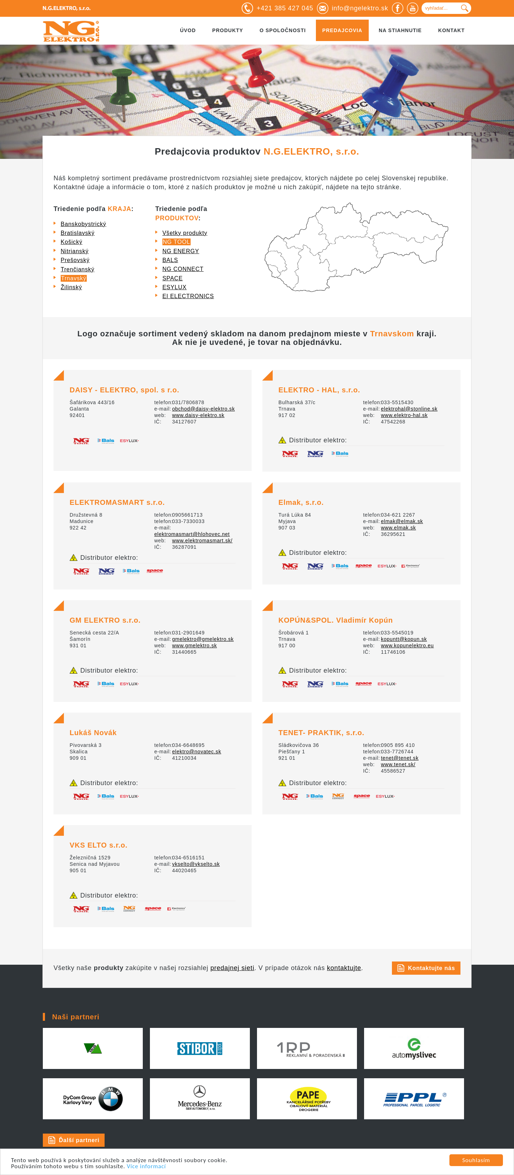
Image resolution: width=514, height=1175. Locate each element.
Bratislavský (78, 233)
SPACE (172, 278)
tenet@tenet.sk (400, 758)
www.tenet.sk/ (398, 764)
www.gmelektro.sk (194, 645)
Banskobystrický (83, 224)
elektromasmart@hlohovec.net (192, 534)
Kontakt (451, 30)
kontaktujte (344, 967)
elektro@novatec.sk (196, 751)
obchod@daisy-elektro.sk (203, 409)
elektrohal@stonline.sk (409, 409)
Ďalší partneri (79, 1140)
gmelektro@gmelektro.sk (203, 639)
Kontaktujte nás (431, 968)
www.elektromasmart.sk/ (202, 540)
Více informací (146, 1166)
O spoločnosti (282, 30)
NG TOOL (176, 242)
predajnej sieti (232, 967)
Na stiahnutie (400, 30)
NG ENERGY (180, 251)
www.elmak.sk (398, 528)
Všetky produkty (184, 233)
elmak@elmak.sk (402, 521)
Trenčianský (77, 269)
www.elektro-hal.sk (404, 415)
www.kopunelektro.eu (407, 645)
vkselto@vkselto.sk (196, 864)
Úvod (188, 30)
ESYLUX (174, 287)
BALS (170, 260)
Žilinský (71, 287)
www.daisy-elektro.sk (198, 415)
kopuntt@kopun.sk (404, 639)
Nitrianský (75, 251)
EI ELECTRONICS (188, 296)
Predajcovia (342, 30)
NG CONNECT (183, 269)
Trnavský (73, 278)
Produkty (227, 30)
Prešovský (75, 260)
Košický (71, 242)
